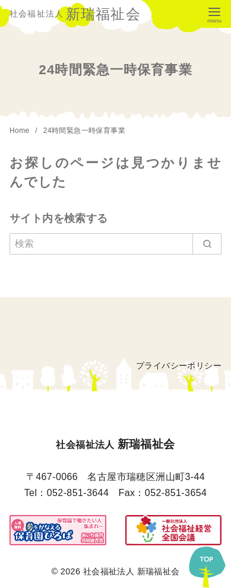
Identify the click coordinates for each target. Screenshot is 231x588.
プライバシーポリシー (178, 365)
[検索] (115, 244)
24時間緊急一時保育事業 (84, 130)
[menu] (214, 14)
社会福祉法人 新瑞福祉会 (131, 571)
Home (20, 130)
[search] (206, 244)
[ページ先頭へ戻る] (207, 564)
